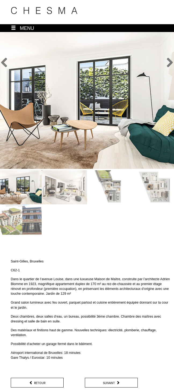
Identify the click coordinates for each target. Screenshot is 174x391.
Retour (37, 383)
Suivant (111, 383)
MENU (22, 28)
